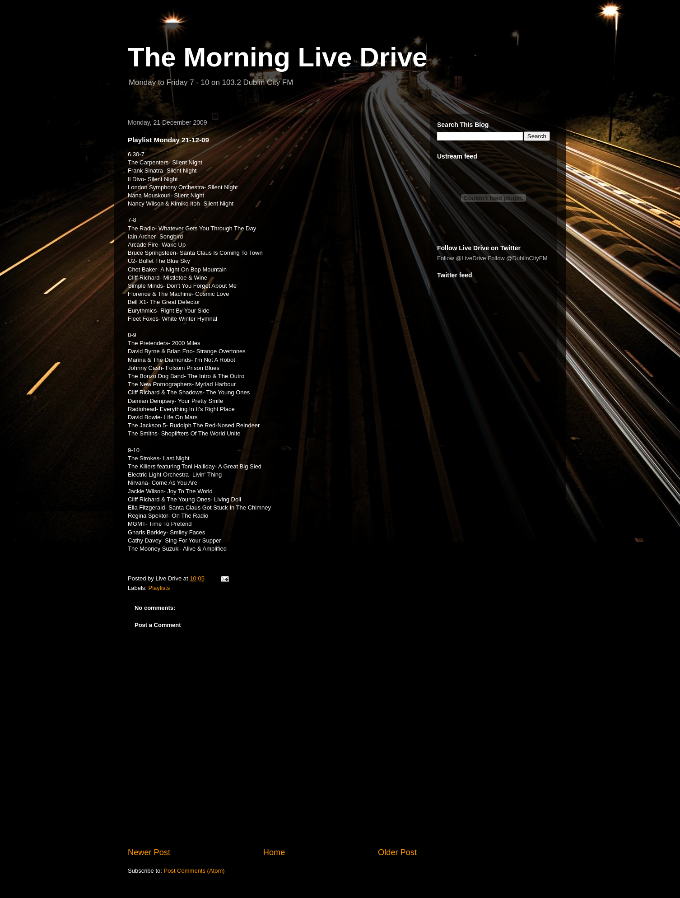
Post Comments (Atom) (194, 870)
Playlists (159, 588)
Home (274, 852)
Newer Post (149, 852)
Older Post (397, 852)
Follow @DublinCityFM (517, 258)
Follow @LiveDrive (461, 258)
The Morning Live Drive (277, 57)
